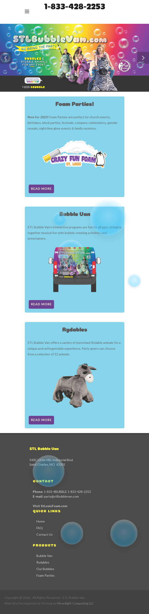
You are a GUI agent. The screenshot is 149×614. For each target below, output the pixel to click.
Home (40, 521)
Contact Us (44, 534)
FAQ (39, 528)
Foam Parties (45, 575)
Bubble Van (44, 556)
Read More (41, 188)
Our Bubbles (45, 569)
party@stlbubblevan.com (61, 496)
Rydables (42, 562)
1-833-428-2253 (74, 5)
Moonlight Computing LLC (75, 603)
